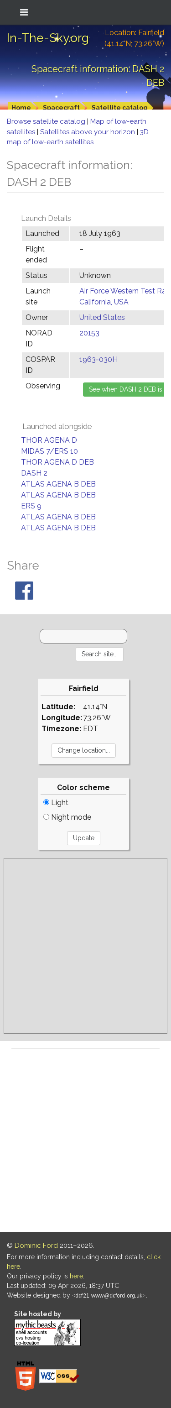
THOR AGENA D (49, 440)
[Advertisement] (85, 945)
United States (102, 317)
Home (21, 107)
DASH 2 (34, 473)
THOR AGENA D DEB (57, 462)
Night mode (67, 817)
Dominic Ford (36, 1245)
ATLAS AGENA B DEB (58, 484)
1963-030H (98, 359)
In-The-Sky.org (48, 38)
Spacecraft (61, 107)
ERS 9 (31, 506)
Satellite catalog (120, 107)
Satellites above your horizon (88, 132)
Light (55, 802)
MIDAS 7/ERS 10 (49, 451)
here (76, 1276)
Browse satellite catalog (47, 121)
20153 (89, 333)
